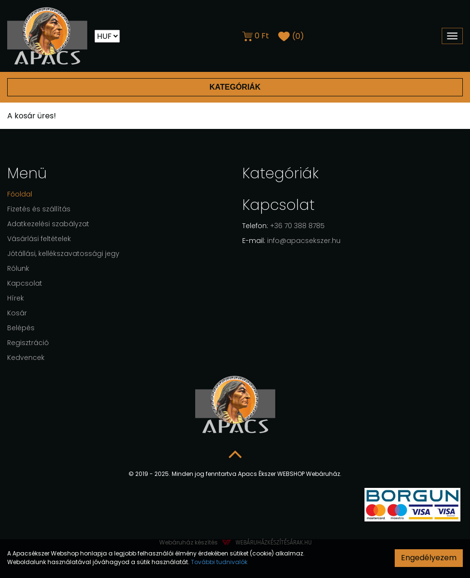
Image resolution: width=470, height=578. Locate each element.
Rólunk (18, 268)
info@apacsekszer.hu (291, 240)
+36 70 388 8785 (283, 226)
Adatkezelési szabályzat (48, 224)
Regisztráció (28, 342)
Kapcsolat (24, 283)
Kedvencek (26, 357)
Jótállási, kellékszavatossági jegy (63, 253)
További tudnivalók (219, 562)
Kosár (17, 313)
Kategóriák (234, 86)
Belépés (21, 328)
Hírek (15, 298)
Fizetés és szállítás (38, 209)
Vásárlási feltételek (39, 238)
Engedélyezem (429, 557)
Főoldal (19, 194)
